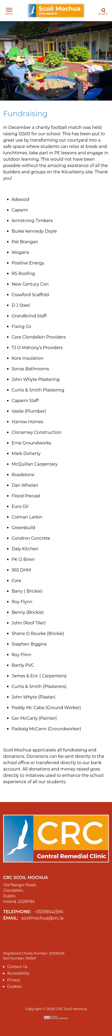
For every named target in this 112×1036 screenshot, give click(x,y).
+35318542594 (48, 911)
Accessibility (18, 973)
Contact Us (17, 966)
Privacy (13, 980)
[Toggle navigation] (9, 11)
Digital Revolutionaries (56, 1017)
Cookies (14, 986)
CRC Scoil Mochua (56, 10)
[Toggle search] (103, 11)
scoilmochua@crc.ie (42, 918)
